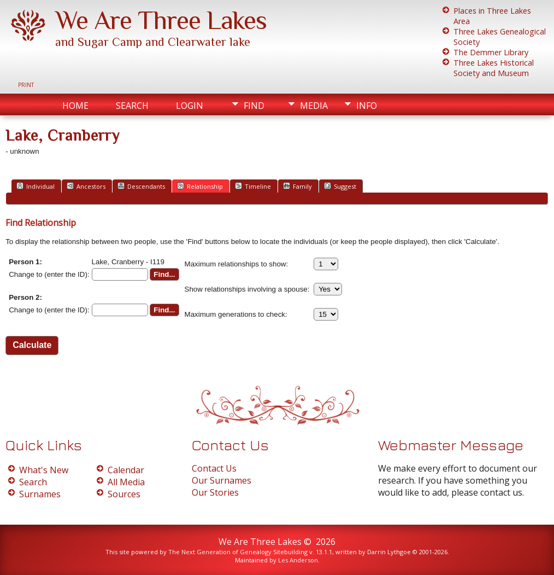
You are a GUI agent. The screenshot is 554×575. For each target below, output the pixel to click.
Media (314, 106)
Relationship (200, 186)
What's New (43, 470)
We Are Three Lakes (161, 20)
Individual (35, 186)
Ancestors (86, 186)
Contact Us (214, 468)
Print (26, 85)
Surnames (40, 494)
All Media (126, 482)
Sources (124, 494)
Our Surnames (221, 480)
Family (297, 186)
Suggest (340, 186)
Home (75, 106)
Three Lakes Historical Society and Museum (493, 67)
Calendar (126, 470)
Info (366, 106)
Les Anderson (298, 560)
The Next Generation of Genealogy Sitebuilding (238, 552)
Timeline (253, 186)
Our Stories (215, 492)
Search (132, 106)
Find (254, 106)
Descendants (141, 186)
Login (189, 106)
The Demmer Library (490, 52)
